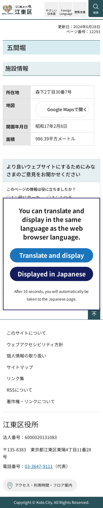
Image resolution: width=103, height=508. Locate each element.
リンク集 (15, 378)
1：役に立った (25, 197)
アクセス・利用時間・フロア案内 (43, 485)
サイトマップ (20, 367)
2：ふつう (62, 197)
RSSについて (19, 389)
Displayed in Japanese (52, 273)
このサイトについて (26, 333)
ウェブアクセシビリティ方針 (35, 344)
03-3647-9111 (39, 466)
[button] (66, 9)
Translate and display (51, 255)
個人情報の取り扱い (26, 355)
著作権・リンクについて (31, 401)
